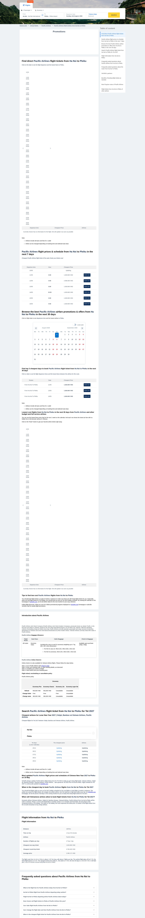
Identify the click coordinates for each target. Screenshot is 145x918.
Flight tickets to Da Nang (53, 840)
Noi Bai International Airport (107, 834)
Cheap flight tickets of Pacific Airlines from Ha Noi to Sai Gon (39, 702)
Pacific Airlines (46, 36)
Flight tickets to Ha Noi (52, 834)
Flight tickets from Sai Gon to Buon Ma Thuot (32, 855)
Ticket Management (113, 3)
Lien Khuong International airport (108, 846)
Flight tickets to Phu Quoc (53, 855)
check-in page (45, 375)
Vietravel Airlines (77, 840)
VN (123, 3)
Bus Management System (79, 894)
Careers (48, 873)
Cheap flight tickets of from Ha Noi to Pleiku (34, 726)
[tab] (26, 16)
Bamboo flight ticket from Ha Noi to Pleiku (34, 752)
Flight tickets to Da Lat (52, 843)
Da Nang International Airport (107, 837)
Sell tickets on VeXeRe (79, 891)
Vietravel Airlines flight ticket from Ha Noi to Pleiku (36, 756)
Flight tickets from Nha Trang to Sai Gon (31, 831)
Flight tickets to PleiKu (52, 849)
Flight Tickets (76, 873)
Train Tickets (76, 876)
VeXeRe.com (33, 311)
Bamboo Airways (77, 837)
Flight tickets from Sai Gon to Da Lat (30, 852)
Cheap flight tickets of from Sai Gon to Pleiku (35, 729)
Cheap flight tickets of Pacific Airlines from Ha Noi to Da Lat (39, 715)
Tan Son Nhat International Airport (108, 831)
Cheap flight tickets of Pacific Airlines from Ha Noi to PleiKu (76, 715)
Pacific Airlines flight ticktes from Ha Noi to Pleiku (69, 36)
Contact (48, 879)
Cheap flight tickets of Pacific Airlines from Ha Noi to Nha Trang (40, 712)
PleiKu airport (103, 849)
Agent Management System (80, 897)
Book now (87, 135)
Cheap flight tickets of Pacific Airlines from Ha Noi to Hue (75, 712)
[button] (59, 597)
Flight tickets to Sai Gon (53, 831)
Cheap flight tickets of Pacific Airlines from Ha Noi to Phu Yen (76, 719)
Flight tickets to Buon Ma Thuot (55, 846)
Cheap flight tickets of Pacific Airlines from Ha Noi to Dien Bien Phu (77, 703)
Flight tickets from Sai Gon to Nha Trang (31, 837)
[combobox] (44, 27)
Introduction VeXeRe (52, 870)
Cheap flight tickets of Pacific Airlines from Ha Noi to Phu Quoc (40, 708)
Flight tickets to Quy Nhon (53, 852)
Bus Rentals (75, 882)
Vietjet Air (75, 834)
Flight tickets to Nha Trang (53, 837)
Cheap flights (34, 36)
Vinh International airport (106, 855)
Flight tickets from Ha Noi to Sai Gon (30, 834)
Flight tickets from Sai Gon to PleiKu (30, 858)
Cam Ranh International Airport (108, 840)
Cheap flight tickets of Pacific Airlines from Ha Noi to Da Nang (39, 705)
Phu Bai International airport (107, 858)
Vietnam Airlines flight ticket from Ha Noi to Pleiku (36, 746)
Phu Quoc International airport (107, 852)
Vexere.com (23, 36)
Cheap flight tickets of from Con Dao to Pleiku (35, 736)
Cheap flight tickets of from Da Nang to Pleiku (35, 732)
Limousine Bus (101, 3)
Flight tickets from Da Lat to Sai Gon (30, 843)
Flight (85, 3)
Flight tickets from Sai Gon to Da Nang (31, 846)
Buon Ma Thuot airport (105, 843)
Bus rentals (91, 3)
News (47, 876)
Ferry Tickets (76, 879)
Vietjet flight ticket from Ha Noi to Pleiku (33, 749)
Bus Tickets (75, 870)
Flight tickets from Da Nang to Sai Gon (31, 849)
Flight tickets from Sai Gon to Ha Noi (30, 840)
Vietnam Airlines (77, 831)
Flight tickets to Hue (51, 858)
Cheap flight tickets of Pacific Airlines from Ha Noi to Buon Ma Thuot (76, 708)
